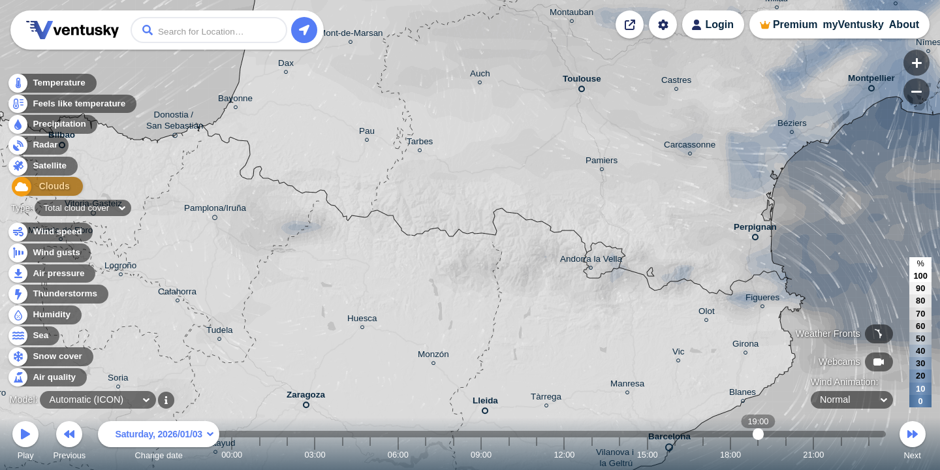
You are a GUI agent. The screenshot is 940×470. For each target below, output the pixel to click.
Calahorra (177, 293)
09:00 (481, 455)
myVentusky (852, 24)
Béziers (792, 125)
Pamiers (602, 162)
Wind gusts (49, 252)
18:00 (730, 455)
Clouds (40, 188)
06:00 (398, 455)
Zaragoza (306, 397)
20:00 (786, 455)
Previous (69, 442)
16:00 (675, 455)
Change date (158, 442)
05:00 (370, 455)
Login (719, 24)
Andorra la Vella (591, 261)
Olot (706, 313)
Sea (33, 335)
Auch (480, 75)
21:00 (813, 455)
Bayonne (235, 100)
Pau (367, 133)
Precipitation (52, 126)
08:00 (453, 455)
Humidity (44, 315)
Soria (118, 379)
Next (913, 442)
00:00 (231, 455)
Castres (676, 82)
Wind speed (50, 232)
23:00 (868, 455)
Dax (286, 65)
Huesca (362, 320)
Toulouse (582, 81)
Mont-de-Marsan (351, 35)
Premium (795, 24)
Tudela (219, 332)
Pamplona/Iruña (215, 210)
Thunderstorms (57, 294)
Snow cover (50, 356)
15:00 (647, 455)
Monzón (433, 356)
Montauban (571, 14)
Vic (678, 353)
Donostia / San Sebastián (174, 122)
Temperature (52, 84)
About (904, 24)
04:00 (342, 455)
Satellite (42, 167)
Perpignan (755, 229)
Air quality (47, 377)
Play (25, 442)
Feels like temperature (71, 105)
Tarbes (420, 143)
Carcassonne (689, 146)
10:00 (509, 455)
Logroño (120, 267)
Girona (745, 345)
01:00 (259, 455)
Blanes (742, 394)
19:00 (758, 455)
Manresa (627, 385)
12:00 (564, 455)
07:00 (425, 455)
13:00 (592, 455)
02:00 (287, 455)
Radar (38, 146)
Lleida (485, 403)
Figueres (762, 299)
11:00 (536, 455)
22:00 (841, 455)
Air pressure (51, 273)
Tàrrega (546, 398)
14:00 (619, 455)
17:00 (703, 455)
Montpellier (871, 80)
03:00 (314, 455)
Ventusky (70, 30)
